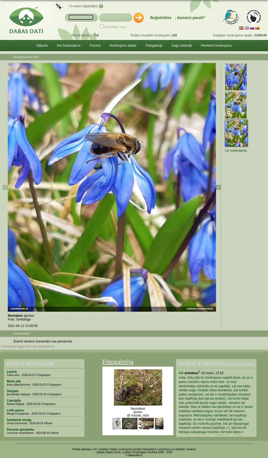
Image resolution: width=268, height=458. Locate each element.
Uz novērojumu (236, 150)
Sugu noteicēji (182, 45)
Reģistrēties (161, 18)
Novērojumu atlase (123, 45)
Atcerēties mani (116, 27)
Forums (95, 45)
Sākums (42, 45)
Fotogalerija (154, 45)
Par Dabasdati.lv (69, 45)
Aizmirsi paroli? (191, 18)
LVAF (95, 449)
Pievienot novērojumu (216, 45)
